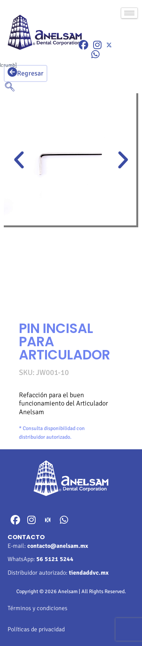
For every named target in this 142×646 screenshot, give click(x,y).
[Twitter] (109, 44)
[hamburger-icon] (129, 13)
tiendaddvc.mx (89, 573)
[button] (19, 160)
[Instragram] (97, 45)
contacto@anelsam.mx (57, 546)
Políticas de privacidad (36, 629)
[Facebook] (83, 45)
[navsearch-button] (9, 87)
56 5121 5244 (54, 559)
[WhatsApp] (95, 54)
